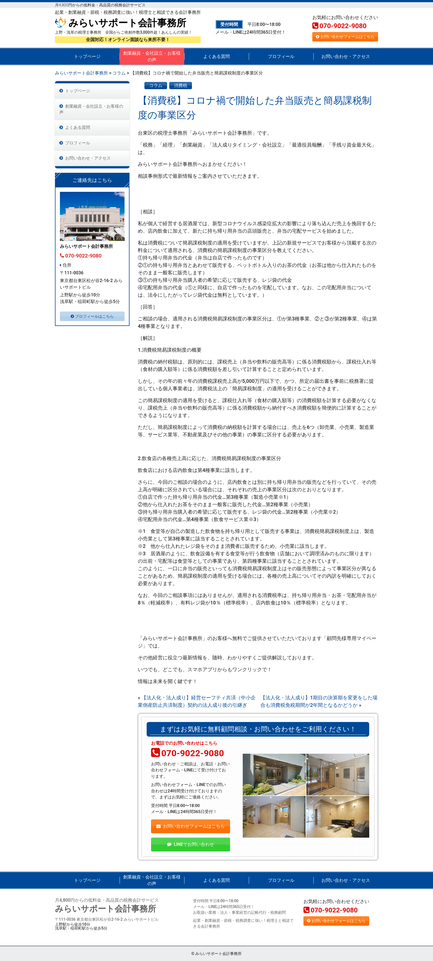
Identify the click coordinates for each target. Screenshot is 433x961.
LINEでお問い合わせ (190, 844)
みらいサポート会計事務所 (120, 23)
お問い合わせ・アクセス (345, 56)
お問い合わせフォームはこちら (345, 36)
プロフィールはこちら (92, 320)
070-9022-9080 (339, 26)
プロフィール (281, 56)
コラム (155, 85)
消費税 (180, 85)
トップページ (87, 56)
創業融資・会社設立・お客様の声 (152, 56)
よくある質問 (216, 56)
